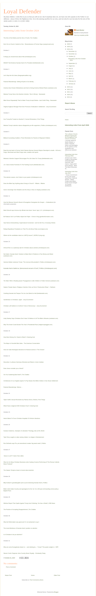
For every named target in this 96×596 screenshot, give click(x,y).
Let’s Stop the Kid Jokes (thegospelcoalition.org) (17, 75)
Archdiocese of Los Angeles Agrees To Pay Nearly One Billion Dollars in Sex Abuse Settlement (31, 381)
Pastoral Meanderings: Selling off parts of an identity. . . (19, 81)
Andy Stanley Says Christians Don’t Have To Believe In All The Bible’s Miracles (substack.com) (31, 318)
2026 (68, 44)
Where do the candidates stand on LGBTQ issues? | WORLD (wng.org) (24, 235)
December (72, 51)
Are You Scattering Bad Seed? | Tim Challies (16, 374)
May (70, 73)
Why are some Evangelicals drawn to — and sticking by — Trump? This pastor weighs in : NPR (31, 547)
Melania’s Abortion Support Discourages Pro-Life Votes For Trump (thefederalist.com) (28, 158)
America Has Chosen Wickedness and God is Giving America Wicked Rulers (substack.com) (30, 88)
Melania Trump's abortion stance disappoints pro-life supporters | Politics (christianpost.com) (30, 125)
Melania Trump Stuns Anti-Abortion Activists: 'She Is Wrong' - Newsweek (24, 94)
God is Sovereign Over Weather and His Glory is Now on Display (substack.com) (27, 189)
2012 (68, 97)
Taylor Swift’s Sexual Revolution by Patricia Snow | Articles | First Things (24, 399)
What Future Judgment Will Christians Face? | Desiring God (21, 406)
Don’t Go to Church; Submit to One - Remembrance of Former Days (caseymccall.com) (29, 44)
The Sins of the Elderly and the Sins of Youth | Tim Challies (20, 38)
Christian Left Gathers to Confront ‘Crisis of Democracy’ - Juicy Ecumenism (25, 306)
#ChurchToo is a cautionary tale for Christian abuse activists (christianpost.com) (26, 248)
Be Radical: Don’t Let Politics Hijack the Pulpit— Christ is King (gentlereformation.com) (28, 216)
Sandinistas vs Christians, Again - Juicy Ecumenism (18, 299)
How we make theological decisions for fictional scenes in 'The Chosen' (24, 349)
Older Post (57, 575)
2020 (68, 94)
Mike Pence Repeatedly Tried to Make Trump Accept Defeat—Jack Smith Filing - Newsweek (30, 100)
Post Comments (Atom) (36, 580)
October (71, 56)
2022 (68, 89)
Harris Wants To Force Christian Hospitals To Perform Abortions (22, 418)
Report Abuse (70, 103)
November (72, 54)
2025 (68, 46)
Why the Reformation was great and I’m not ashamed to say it (21, 522)
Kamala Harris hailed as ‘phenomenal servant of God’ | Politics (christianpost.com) (30, 268)
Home (33, 575)
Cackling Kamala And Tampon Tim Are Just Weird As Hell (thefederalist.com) (26, 293)
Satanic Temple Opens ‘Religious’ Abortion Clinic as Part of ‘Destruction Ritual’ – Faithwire (29, 287)
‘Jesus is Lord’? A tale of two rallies (14, 456)
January (71, 83)
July (70, 68)
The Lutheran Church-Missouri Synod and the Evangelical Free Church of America (71, 136)
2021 (68, 92)
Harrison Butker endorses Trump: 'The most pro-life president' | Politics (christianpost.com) (30, 262)
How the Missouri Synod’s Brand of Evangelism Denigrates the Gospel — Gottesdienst (28, 202)
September (72, 63)
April (70, 76)
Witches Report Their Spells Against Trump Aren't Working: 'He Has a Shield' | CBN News (29, 503)
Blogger (56, 592)
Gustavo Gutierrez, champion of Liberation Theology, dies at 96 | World (24, 431)
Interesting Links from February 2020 (71, 155)
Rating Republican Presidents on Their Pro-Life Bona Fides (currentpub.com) (26, 229)
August (71, 66)
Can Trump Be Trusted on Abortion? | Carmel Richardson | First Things (24, 119)
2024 (68, 49)
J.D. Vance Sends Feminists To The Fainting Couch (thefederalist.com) (24, 164)
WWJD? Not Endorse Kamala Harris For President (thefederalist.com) (24, 63)
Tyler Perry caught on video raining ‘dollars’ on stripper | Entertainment (24, 437)
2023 (68, 87)
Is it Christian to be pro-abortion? (13, 534)
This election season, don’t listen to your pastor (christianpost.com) (23, 177)
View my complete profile (81, 35)
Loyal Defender (22, 11)
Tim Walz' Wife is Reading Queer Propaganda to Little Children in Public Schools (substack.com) (31, 281)
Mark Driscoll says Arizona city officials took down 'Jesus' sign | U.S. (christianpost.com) (29, 210)
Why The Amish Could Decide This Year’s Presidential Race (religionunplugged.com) (28, 324)
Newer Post (8, 575)
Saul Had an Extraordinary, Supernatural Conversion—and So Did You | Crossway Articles (29, 223)
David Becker (80, 30)
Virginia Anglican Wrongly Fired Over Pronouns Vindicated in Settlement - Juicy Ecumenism (30, 106)
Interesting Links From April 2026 (77, 125)
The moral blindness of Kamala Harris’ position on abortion (20, 528)
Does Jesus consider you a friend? (13, 368)
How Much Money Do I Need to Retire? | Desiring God (19, 337)
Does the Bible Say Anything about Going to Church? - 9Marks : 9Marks (24, 183)
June (70, 71)
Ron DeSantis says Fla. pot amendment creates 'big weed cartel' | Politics (25, 443)
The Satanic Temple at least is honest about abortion (19, 470)
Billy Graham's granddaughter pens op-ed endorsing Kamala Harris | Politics (25, 482)
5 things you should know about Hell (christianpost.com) (20, 56)
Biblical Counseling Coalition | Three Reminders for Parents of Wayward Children (27, 138)
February (71, 81)
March (71, 78)
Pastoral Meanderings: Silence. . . (13, 387)
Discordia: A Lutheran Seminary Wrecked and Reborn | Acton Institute (24, 362)
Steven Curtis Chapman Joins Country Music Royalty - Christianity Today (25, 553)
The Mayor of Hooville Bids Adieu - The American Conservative (22, 343)
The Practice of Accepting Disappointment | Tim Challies (20, 509)
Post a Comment (11, 567)
